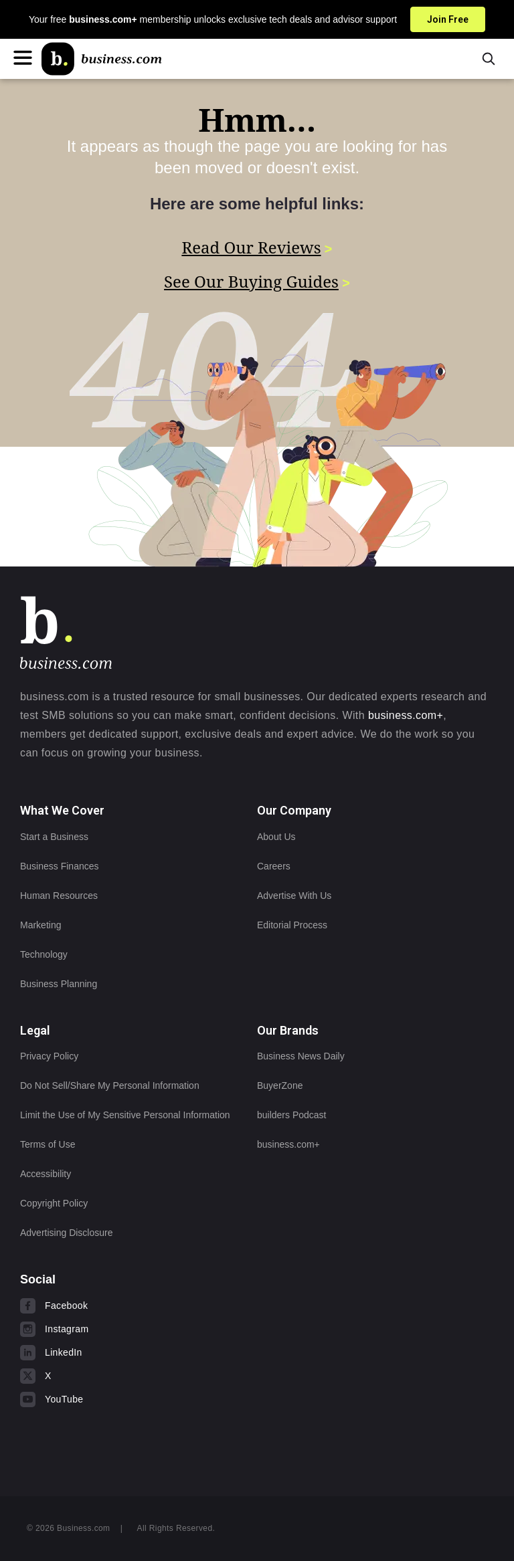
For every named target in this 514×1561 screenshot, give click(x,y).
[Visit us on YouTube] (103, 1399)
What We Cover (62, 810)
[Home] (101, 59)
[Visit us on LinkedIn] (103, 1352)
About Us (276, 836)
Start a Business (54, 836)
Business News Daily (301, 1056)
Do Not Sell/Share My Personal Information (109, 1085)
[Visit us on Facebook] (103, 1305)
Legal (35, 1030)
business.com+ (405, 715)
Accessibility (45, 1173)
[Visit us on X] (103, 1376)
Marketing (40, 925)
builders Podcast (292, 1115)
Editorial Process (292, 925)
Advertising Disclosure (66, 1232)
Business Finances (59, 866)
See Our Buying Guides (251, 280)
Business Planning (58, 983)
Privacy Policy (49, 1056)
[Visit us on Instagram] (103, 1329)
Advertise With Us (294, 895)
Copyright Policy (54, 1203)
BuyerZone (280, 1085)
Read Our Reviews (251, 247)
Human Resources (59, 895)
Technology (44, 954)
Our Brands (288, 1030)
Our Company (294, 810)
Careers (273, 866)
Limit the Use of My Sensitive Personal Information (125, 1115)
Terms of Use (47, 1144)
